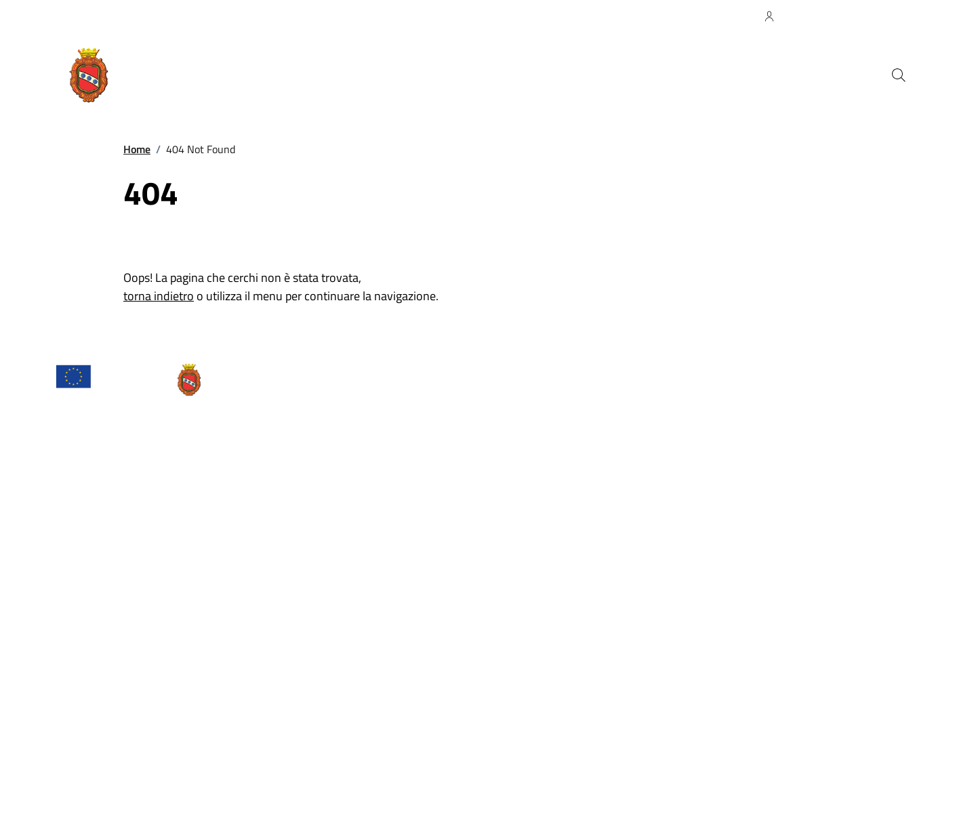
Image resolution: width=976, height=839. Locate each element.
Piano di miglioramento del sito (293, 786)
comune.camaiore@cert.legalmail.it (151, 655)
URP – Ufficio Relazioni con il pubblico (133, 623)
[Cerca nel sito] (898, 75)
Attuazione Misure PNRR (105, 786)
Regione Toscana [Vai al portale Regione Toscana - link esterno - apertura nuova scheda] (94, 16)
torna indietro (158, 296)
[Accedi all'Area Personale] (830, 16)
